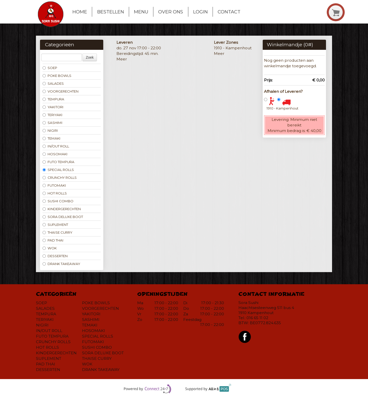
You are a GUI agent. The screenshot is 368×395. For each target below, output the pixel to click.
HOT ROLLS (55, 193)
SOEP (50, 68)
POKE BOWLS (57, 76)
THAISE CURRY (57, 232)
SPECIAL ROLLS (58, 170)
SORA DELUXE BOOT (63, 217)
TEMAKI (51, 138)
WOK (50, 248)
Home (79, 12)
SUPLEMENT (55, 225)
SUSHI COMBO (58, 201)
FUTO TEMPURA (58, 162)
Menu (141, 12)
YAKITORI (53, 107)
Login (200, 12)
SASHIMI (53, 123)
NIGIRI (50, 130)
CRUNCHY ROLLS (60, 177)
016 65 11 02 (257, 317)
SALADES (53, 83)
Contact (229, 12)
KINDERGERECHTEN (62, 209)
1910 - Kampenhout (282, 108)
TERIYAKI (53, 115)
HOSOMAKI (55, 154)
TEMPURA (53, 99)
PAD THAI (53, 240)
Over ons (170, 12)
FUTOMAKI (54, 185)
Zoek (90, 57)
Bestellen (110, 12)
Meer (121, 59)
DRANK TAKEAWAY (61, 264)
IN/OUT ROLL (56, 146)
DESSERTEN (55, 256)
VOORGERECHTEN (60, 91)
